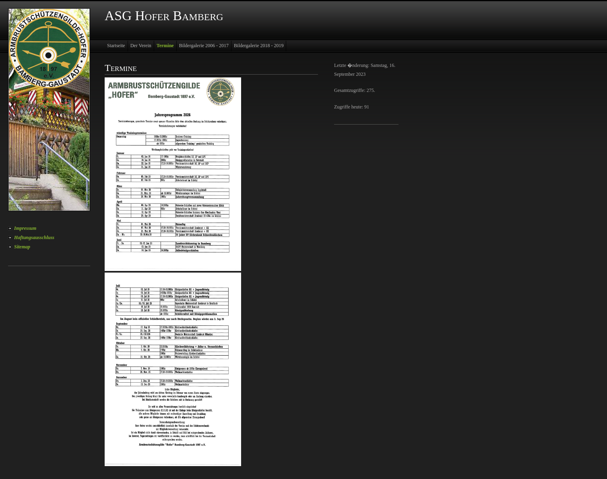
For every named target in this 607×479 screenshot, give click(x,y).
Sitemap (22, 247)
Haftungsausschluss (34, 237)
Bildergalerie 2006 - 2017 (204, 45)
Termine (165, 45)
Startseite (116, 45)
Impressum (25, 228)
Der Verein (140, 45)
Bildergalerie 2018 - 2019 (258, 45)
